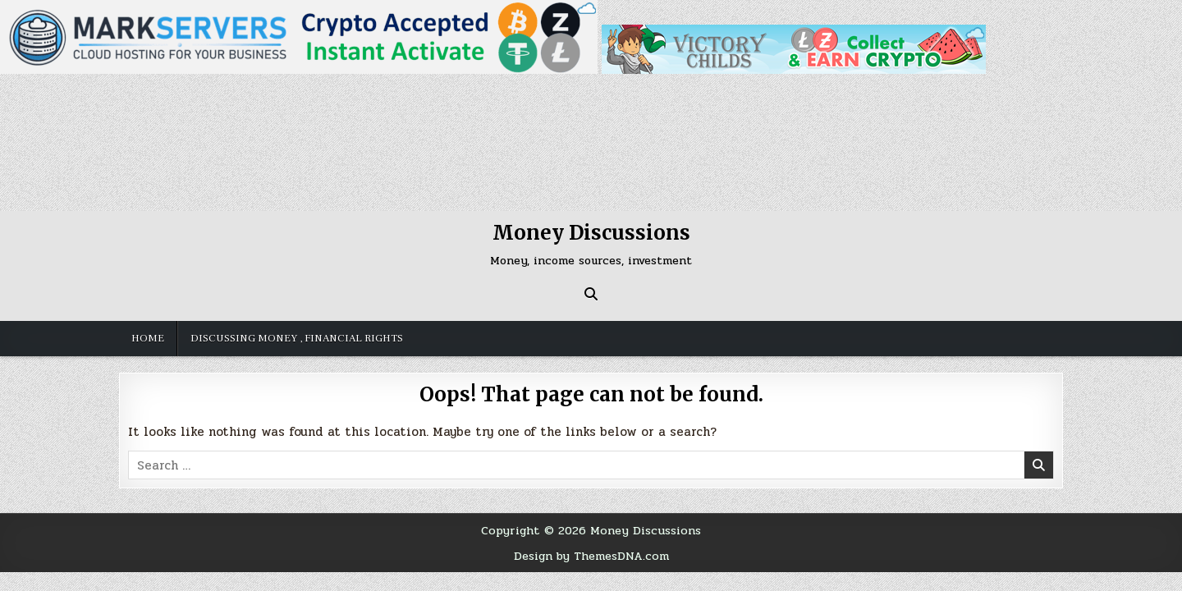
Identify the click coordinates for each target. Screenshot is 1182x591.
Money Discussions (591, 232)
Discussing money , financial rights (296, 338)
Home (147, 338)
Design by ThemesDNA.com (591, 556)
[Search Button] (591, 293)
